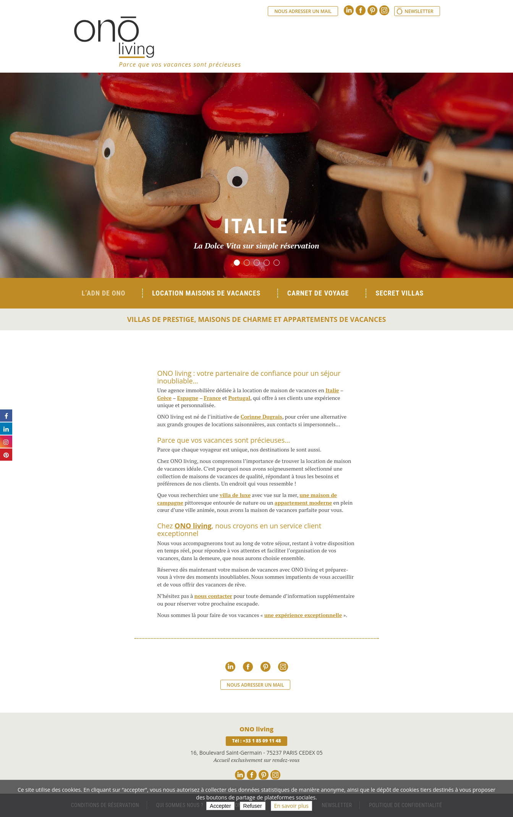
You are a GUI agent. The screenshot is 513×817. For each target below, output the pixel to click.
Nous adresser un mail (303, 11)
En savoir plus (291, 805)
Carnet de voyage (318, 293)
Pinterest (372, 10)
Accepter (220, 806)
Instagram (384, 10)
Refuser (252, 806)
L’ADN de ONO (103, 293)
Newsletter (419, 11)
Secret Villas (399, 293)
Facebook (361, 10)
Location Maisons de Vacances (206, 293)
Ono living (157, 42)
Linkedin (349, 10)
